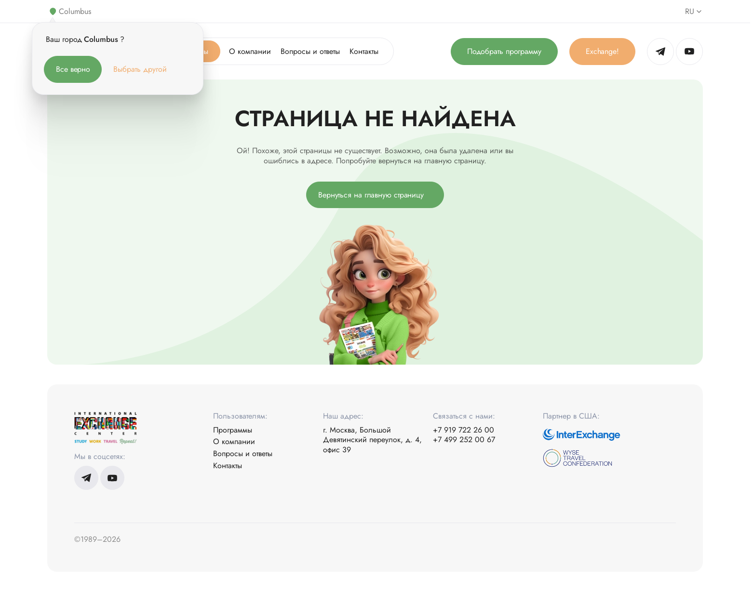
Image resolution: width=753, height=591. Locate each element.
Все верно (73, 69)
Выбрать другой (140, 69)
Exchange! (602, 51)
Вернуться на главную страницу (371, 194)
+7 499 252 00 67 (464, 440)
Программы (232, 430)
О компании (250, 51)
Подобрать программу (504, 51)
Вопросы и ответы (310, 51)
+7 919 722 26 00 (463, 430)
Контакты (364, 51)
